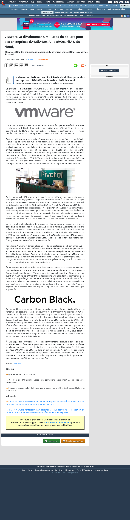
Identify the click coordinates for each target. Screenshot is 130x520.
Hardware (48, 9)
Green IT (90, 9)
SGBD (101, 6)
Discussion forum (109, 70)
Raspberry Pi (70, 9)
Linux (32, 9)
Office (108, 6)
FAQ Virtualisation (70, 16)
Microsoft (57, 6)
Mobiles (115, 6)
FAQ (32, 2)
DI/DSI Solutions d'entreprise (23, 6)
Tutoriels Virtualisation (37, 16)
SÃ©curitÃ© (100, 9)
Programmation (90, 6)
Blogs (40, 2)
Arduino (39, 9)
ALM (49, 6)
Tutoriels (23, 2)
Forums (12, 2)
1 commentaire (42, 67)
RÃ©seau (81, 9)
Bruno (30, 67)
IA (44, 6)
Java (64, 6)
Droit (90, 2)
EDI (81, 6)
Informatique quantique (63, 12)
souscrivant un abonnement (57, 430)
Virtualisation (47, 12)
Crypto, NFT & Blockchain (83, 12)
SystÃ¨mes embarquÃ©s (116, 9)
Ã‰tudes (80, 2)
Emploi (70, 2)
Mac (61, 9)
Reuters (17, 371)
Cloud (39, 6)
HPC (56, 9)
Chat (47, 2)
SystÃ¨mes (125, 6)
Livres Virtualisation (86, 16)
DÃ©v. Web (73, 6)
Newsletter (58, 2)
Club (98, 2)
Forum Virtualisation (54, 16)
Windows (24, 9)
